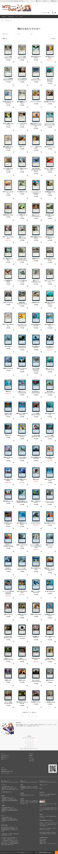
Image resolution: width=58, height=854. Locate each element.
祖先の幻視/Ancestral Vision (50, 325)
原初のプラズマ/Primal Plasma (50, 480)
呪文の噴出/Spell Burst (50, 523)
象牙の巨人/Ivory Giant (50, 146)
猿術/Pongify (36, 479)
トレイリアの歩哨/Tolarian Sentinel (22, 569)
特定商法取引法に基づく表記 (7, 771)
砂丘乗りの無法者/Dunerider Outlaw (50, 659)
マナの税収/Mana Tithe (22, 191)
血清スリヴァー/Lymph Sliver (8, 192)
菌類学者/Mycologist (8, 214)
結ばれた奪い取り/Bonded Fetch (22, 347)
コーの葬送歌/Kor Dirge (49, 702)
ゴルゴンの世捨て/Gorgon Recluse (8, 703)
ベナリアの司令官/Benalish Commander (49, 80)
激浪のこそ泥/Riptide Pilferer (36, 502)
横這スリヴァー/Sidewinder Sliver (36, 281)
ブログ (16, 16)
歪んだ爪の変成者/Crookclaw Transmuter (35, 370)
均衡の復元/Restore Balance (49, 237)
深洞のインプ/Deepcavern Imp (22, 659)
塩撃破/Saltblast (36, 258)
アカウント (39, 1)
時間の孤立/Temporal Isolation (50, 303)
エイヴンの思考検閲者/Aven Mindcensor (8, 79)
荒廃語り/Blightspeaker (35, 614)
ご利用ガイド (4, 16)
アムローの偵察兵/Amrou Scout (8, 57)
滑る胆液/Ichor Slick (36, 702)
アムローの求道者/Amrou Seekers (22, 57)
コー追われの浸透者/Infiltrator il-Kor (36, 436)
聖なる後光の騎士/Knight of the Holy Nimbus (36, 170)
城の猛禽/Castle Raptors (49, 101)
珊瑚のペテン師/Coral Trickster (22, 369)
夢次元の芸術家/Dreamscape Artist (50, 392)
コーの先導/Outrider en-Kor (22, 215)
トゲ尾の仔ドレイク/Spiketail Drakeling (8, 545)
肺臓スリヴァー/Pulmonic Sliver (22, 237)
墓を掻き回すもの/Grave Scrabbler (22, 703)
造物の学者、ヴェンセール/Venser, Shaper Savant (49, 569)
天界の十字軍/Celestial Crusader (8, 124)
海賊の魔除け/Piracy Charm (22, 480)
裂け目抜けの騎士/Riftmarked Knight (22, 259)
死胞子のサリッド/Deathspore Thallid (8, 659)
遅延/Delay (8, 391)
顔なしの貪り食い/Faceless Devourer (36, 681)
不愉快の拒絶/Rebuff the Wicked (36, 237)
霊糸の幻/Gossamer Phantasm (22, 436)
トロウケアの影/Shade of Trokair (22, 281)
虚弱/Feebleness (50, 680)
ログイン (46, 1)
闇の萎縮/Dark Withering (36, 637)
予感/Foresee (8, 435)
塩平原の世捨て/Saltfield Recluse (49, 259)
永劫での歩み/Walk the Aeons (22, 592)
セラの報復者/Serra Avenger (8, 281)
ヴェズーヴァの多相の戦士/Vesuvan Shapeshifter (8, 592)
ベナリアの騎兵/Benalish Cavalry (36, 79)
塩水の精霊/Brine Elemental (36, 347)
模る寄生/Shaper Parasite (8, 523)
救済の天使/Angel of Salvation (36, 57)
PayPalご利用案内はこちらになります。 (46, 820)
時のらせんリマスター (9, 20)
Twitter (21, 16)
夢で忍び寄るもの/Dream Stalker (36, 392)
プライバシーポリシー (5, 773)
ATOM (5, 769)
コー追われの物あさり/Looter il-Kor (22, 458)
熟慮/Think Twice (50, 544)
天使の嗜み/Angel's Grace (49, 57)
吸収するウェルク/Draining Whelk (22, 392)
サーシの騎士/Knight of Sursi (22, 169)
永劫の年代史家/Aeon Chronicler (36, 325)
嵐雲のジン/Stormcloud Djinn (22, 545)
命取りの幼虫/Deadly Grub (50, 637)
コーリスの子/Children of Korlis (22, 124)
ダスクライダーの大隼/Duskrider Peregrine (49, 124)
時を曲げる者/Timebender (8, 569)
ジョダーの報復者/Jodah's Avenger (49, 436)
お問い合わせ (11, 16)
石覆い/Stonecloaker (8, 302)
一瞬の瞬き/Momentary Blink (50, 192)
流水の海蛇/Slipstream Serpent (22, 523)
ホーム (2, 20)
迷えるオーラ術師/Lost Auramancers (50, 169)
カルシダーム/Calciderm (35, 101)
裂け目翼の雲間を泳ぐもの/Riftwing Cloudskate (22, 502)
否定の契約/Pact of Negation (8, 480)
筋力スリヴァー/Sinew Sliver (50, 281)
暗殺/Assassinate (8, 614)
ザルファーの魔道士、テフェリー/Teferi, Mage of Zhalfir (36, 546)
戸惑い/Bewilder (8, 346)
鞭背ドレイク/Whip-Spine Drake (35, 592)
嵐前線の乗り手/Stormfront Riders (22, 303)
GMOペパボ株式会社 (20, 852)
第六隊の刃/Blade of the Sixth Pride (8, 102)
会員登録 (54, 1)
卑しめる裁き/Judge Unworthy (8, 169)
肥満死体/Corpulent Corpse (49, 615)
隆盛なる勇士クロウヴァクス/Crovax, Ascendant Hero (36, 125)
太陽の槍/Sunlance (36, 302)
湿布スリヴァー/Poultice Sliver (8, 237)
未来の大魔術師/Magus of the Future (36, 458)
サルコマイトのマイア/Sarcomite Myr (49, 502)
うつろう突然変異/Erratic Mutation (35, 414)
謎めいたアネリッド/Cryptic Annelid (50, 369)
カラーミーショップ (4, 852)
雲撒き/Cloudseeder (8, 368)
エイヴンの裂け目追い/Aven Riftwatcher (22, 79)
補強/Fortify (22, 146)
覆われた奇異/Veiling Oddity (36, 569)
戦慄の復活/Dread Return (36, 659)
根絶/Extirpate (22, 680)
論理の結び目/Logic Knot (8, 458)
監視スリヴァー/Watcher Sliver (8, 325)
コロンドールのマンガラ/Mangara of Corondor (36, 193)
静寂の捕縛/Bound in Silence (22, 102)
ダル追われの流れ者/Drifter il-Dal (8, 414)
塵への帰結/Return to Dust (8, 259)
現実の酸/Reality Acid (8, 501)
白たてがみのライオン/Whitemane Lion (22, 325)
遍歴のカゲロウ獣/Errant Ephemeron (22, 414)
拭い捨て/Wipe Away (50, 591)
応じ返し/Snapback (35, 523)
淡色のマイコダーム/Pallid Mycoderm (36, 215)
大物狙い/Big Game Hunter (22, 615)
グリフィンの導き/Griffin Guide (36, 147)
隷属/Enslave (8, 680)
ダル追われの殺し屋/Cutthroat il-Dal (8, 637)
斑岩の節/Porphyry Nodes (50, 215)
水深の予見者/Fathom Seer (50, 414)
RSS (2, 769)
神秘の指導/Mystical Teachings (49, 458)
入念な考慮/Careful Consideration (49, 347)
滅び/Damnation (22, 636)
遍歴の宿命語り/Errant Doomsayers (8, 147)
